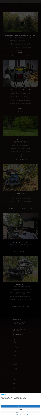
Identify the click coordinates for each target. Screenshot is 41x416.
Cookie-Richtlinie (16, 414)
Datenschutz (21, 414)
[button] (39, 394)
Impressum (26, 414)
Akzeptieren (20, 406)
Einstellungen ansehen (20, 412)
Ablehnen (20, 409)
